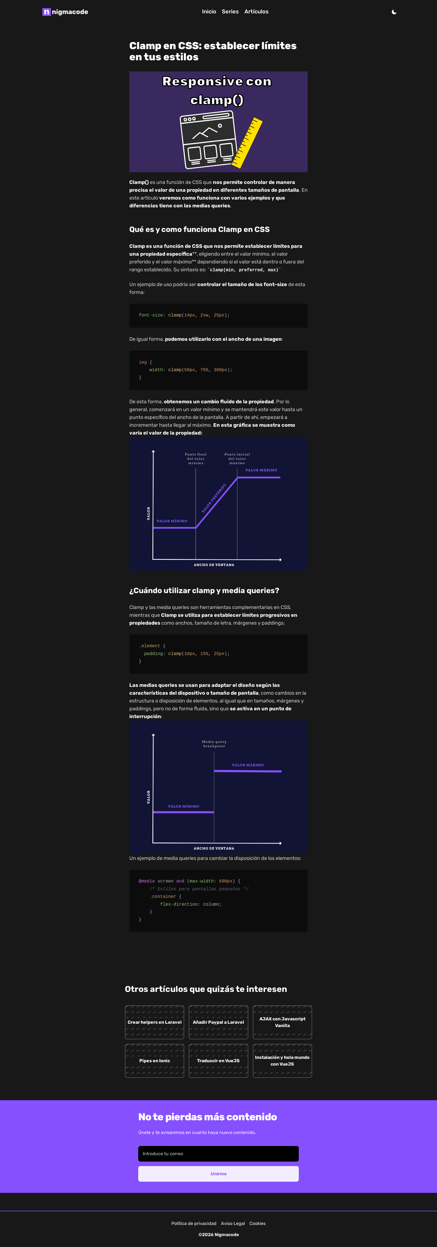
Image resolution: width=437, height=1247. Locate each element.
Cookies (257, 1223)
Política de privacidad (194, 1223)
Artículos (256, 11)
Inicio (209, 11)
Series (230, 11)
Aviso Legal (233, 1223)
